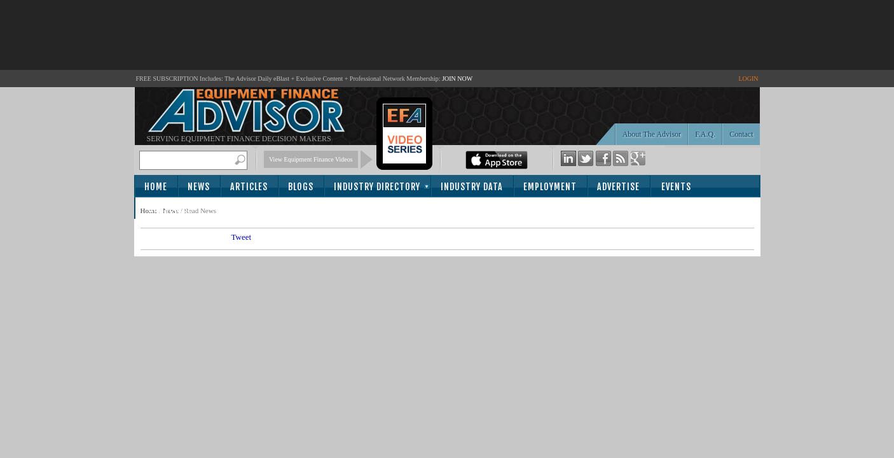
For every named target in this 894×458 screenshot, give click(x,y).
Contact (741, 134)
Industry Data (472, 186)
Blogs (300, 186)
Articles (249, 186)
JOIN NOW (457, 78)
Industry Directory (377, 186)
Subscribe (170, 209)
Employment (550, 186)
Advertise (618, 186)
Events (676, 186)
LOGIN (748, 78)
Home (155, 186)
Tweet (241, 237)
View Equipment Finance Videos (311, 159)
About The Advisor (651, 134)
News (199, 186)
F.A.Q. (705, 134)
